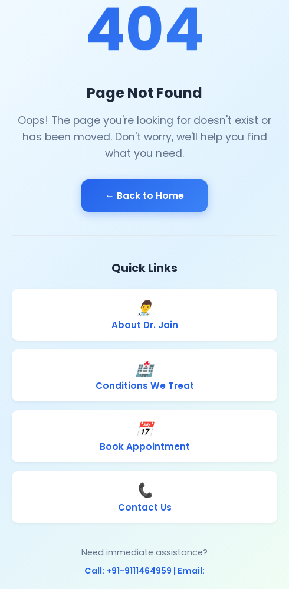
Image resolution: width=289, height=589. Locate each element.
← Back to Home (144, 195)
